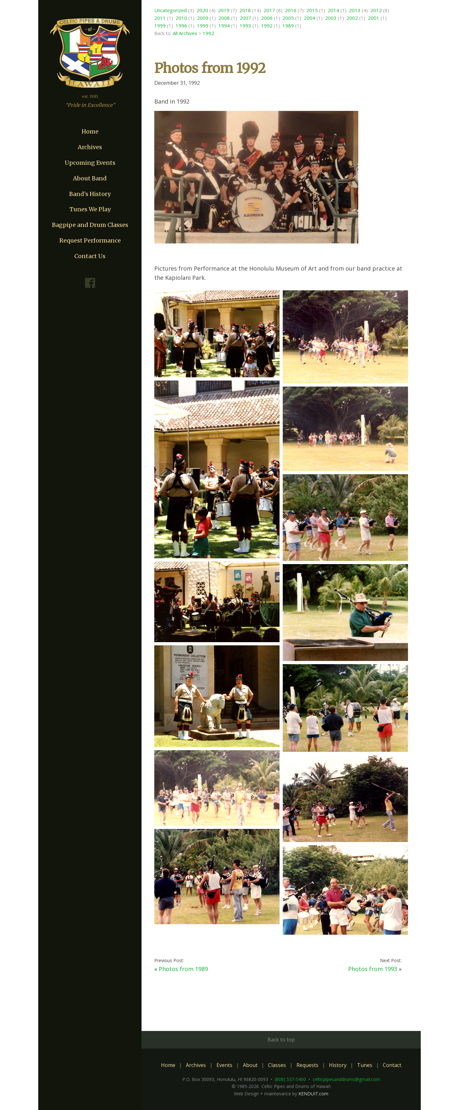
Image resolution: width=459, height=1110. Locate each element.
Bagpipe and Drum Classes (90, 225)
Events (224, 1065)
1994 (224, 25)
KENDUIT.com (313, 1094)
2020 (202, 10)
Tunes (364, 1065)
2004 (309, 18)
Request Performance (90, 240)
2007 (245, 18)
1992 (267, 25)
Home (90, 131)
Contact (392, 1065)
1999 (160, 25)
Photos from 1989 (183, 969)
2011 (160, 18)
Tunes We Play (90, 209)
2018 (245, 10)
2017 (269, 10)
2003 (331, 18)
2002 (352, 18)
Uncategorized (170, 10)
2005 (288, 18)
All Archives (185, 33)
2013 (355, 10)
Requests (307, 1065)
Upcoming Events (90, 162)
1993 (245, 25)
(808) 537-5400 (290, 1079)
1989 (288, 25)
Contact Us (90, 256)
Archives (90, 147)
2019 (223, 10)
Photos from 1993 (372, 969)
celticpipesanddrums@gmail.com (346, 1079)
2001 (373, 18)
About (250, 1065)
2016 (290, 10)
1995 (202, 25)
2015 (312, 10)
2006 (267, 18)
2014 (333, 10)
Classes (277, 1065)
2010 (181, 18)
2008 (224, 18)
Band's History (90, 194)
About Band (90, 178)
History (337, 1065)
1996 (181, 25)
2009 (202, 18)
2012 (376, 10)
